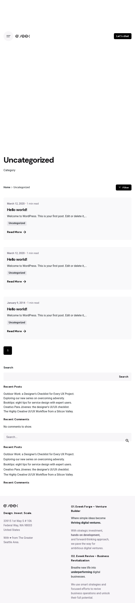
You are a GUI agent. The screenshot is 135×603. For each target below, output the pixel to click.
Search (8, 367)
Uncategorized (17, 223)
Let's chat (122, 36)
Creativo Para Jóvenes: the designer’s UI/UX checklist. (36, 407)
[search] (127, 440)
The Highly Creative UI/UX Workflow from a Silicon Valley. (38, 411)
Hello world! (17, 209)
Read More (16, 232)
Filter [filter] (123, 187)
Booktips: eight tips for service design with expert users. (38, 402)
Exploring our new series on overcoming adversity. (34, 398)
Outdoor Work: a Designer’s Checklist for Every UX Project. (39, 394)
